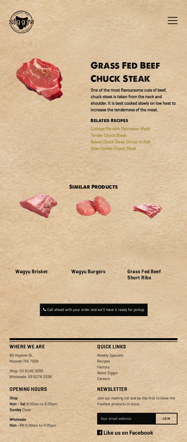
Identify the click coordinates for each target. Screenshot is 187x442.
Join (166, 418)
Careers (103, 378)
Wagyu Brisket (31, 271)
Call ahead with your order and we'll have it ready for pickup (93, 309)
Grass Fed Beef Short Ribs (144, 274)
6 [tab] (103, 300)
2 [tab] (76, 300)
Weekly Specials (110, 355)
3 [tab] (83, 300)
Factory (103, 367)
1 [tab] (69, 300)
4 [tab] (90, 300)
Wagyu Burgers (88, 271)
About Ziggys (107, 373)
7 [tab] (110, 300)
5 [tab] (97, 300)
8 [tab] (117, 300)
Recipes (103, 361)
